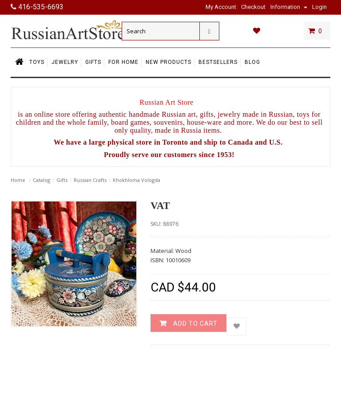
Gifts (61, 180)
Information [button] (288, 7)
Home (18, 180)
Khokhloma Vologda (136, 180)
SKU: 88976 (164, 224)
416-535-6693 (37, 7)
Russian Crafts (90, 180)
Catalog (41, 180)
